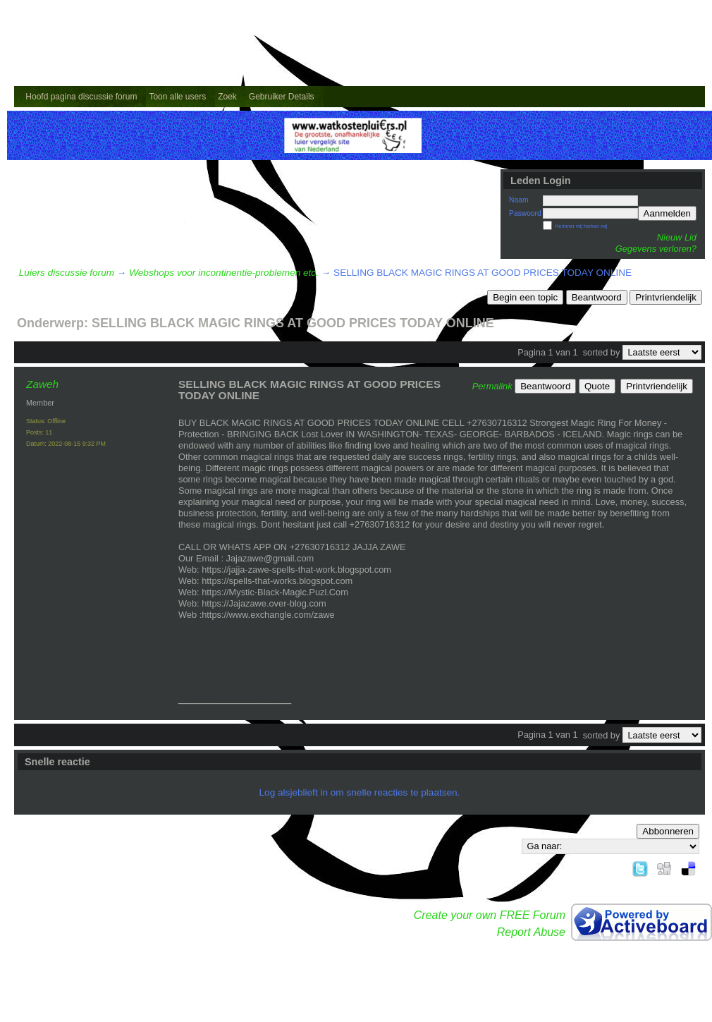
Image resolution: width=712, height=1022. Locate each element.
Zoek (227, 97)
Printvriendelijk (665, 297)
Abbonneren (668, 831)
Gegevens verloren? (655, 248)
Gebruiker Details (281, 97)
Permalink (492, 386)
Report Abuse (531, 932)
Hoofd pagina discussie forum (81, 97)
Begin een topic (525, 297)
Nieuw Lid (676, 237)
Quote (597, 386)
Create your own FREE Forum (489, 915)
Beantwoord (597, 297)
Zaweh (42, 384)
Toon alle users (177, 97)
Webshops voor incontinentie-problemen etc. (224, 272)
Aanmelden (667, 213)
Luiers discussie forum (66, 272)
